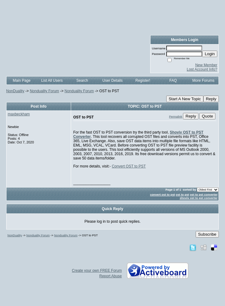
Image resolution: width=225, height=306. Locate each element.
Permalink (175, 116)
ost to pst (182, 194)
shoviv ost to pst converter (199, 198)
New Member (206, 65)
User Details (112, 80)
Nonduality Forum (44, 91)
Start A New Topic (185, 99)
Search (82, 80)
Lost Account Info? (202, 69)
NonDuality (15, 91)
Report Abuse (110, 276)
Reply (211, 99)
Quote (207, 116)
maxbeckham (19, 114)
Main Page (21, 80)
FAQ (173, 80)
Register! (142, 80)
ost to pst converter (204, 194)
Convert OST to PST (129, 166)
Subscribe (207, 234)
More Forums (203, 80)
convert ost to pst (162, 194)
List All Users (51, 80)
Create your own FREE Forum (97, 270)
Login (210, 54)
